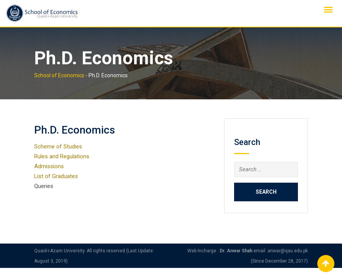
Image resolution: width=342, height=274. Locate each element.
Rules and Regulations (61, 156)
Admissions (49, 166)
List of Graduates (56, 176)
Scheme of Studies (58, 146)
